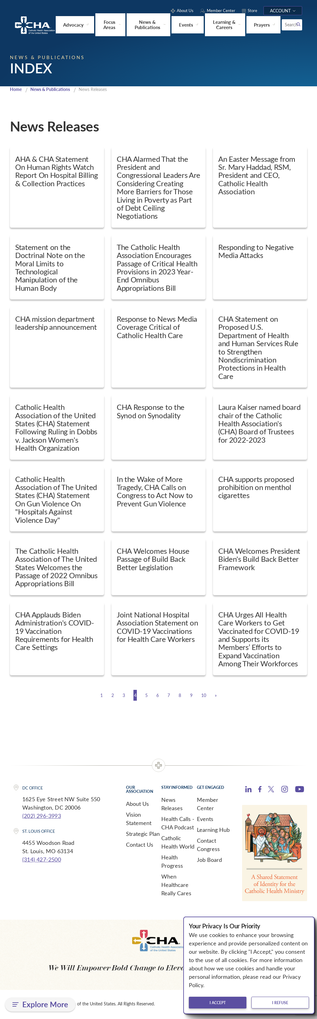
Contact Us (139, 845)
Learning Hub (213, 830)
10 (226, 695)
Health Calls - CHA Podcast (177, 823)
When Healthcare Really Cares (176, 885)
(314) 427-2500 (41, 859)
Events (205, 819)
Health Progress (172, 862)
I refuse (280, 1002)
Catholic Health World (177, 842)
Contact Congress (208, 845)
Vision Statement (138, 819)
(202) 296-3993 (41, 816)
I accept (218, 1002)
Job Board (209, 860)
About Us (137, 804)
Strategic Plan (143, 834)
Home (16, 89)
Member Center (207, 804)
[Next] (245, 695)
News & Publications (53, 89)
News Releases (172, 804)
